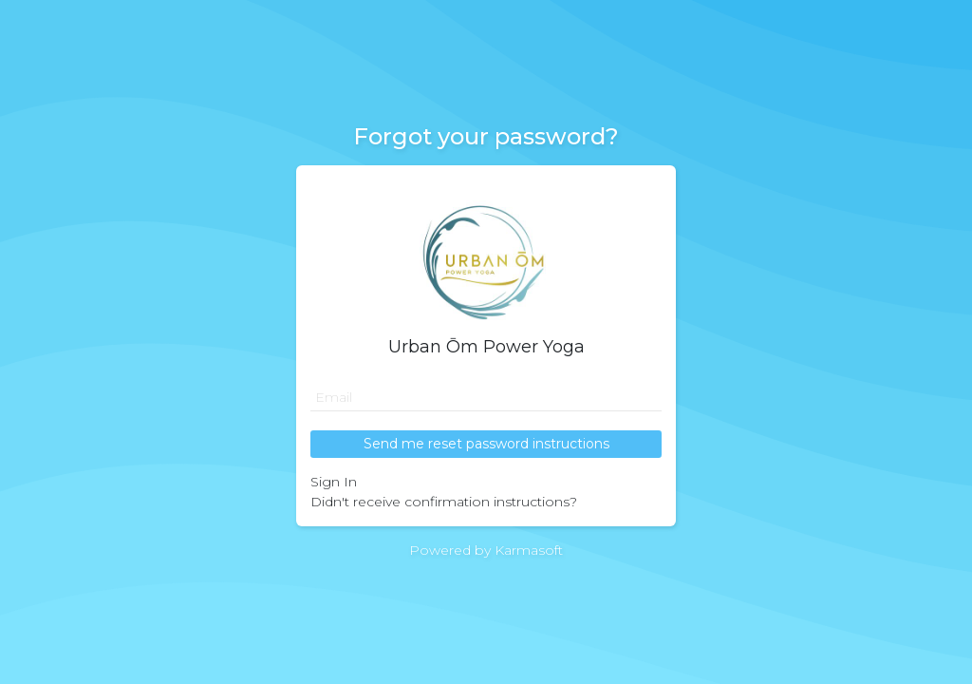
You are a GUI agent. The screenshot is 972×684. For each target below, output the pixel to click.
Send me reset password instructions (486, 443)
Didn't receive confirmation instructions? (443, 501)
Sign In (333, 481)
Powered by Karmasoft (486, 550)
